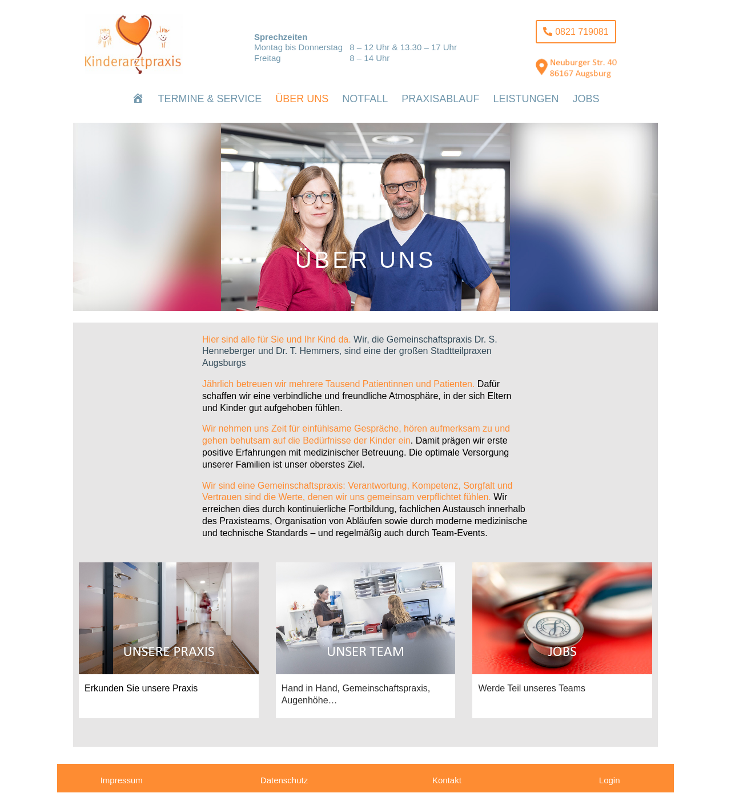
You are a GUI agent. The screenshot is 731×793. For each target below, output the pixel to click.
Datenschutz (284, 780)
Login (609, 780)
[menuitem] (138, 99)
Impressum (122, 780)
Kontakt (446, 780)
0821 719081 (581, 32)
